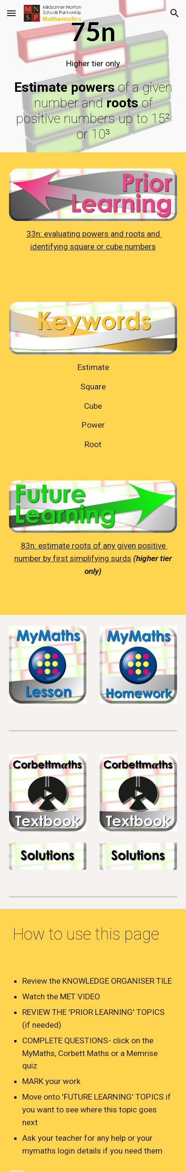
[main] (93, 78)
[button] (11, 13)
